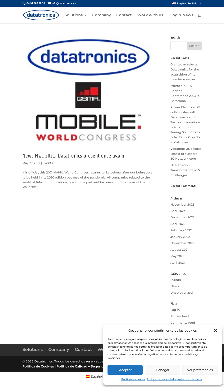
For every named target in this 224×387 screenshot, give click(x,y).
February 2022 (181, 230)
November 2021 (182, 243)
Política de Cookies (38, 366)
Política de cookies (133, 379)
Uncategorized (181, 292)
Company (101, 15)
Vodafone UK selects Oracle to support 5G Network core (185, 154)
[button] (216, 330)
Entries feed (179, 316)
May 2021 (177, 256)
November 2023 (182, 204)
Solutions (74, 15)
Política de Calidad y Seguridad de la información (96, 366)
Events (48, 163)
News (174, 286)
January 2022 (180, 237)
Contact (124, 15)
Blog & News (181, 15)
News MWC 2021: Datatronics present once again (73, 156)
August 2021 (179, 249)
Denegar (162, 370)
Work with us (150, 15)
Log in (175, 310)
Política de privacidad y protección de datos (174, 379)
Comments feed (182, 322)
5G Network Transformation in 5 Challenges (185, 170)
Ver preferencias (200, 370)
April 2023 (177, 211)
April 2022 (177, 224)
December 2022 (182, 217)
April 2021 (177, 263)
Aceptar (125, 370)
